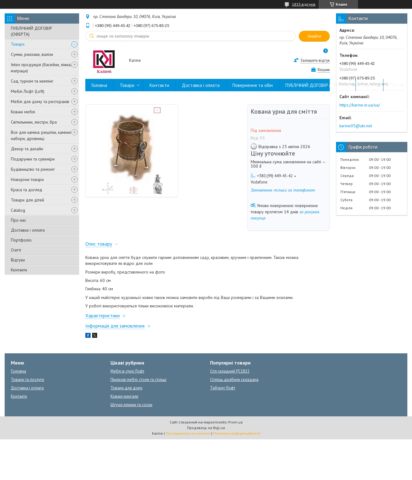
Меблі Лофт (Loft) (27, 91)
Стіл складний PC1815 (229, 371)
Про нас (18, 220)
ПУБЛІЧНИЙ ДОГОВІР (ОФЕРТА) (31, 31)
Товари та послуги (27, 379)
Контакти (19, 270)
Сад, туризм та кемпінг (32, 81)
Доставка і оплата (28, 230)
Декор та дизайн (27, 149)
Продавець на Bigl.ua (206, 427)
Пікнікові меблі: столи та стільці (138, 379)
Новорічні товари (27, 179)
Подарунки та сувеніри (33, 159)
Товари (18, 44)
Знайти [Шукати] (314, 36)
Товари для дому (126, 388)
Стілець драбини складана (234, 379)
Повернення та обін (252, 85)
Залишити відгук (315, 60)
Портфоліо (21, 240)
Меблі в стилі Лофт (127, 371)
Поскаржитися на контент (188, 433)
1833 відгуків (304, 4)
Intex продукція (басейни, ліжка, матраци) (41, 68)
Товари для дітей (27, 200)
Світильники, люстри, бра (34, 122)
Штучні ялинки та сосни (131, 404)
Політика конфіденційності (236, 433)
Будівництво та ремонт (33, 169)
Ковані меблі (23, 112)
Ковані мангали (124, 396)
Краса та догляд (26, 189)
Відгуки (18, 260)
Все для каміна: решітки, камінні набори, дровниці (41, 135)
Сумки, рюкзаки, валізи (32, 54)
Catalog (18, 210)
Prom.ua (235, 422)
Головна (99, 85)
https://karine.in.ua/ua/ (359, 105)
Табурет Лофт (222, 388)
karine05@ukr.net (355, 126)
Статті (16, 250)
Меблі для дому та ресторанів (40, 101)
